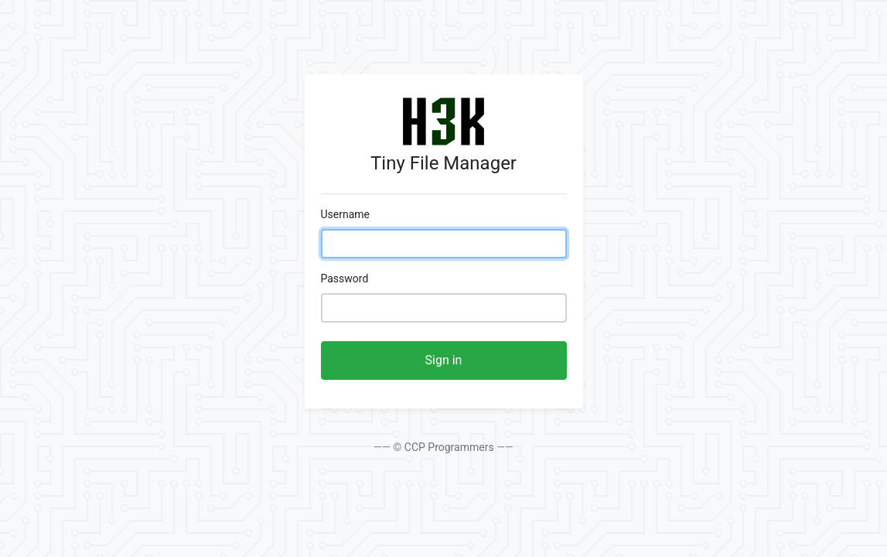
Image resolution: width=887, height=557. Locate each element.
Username (345, 214)
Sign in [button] (443, 360)
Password (345, 278)
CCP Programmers (449, 447)
